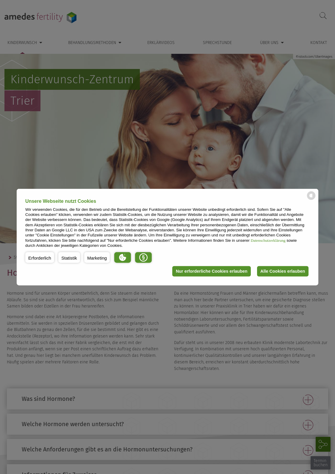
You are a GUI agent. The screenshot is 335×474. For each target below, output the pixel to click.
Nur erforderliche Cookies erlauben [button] (212, 271)
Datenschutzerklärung (268, 240)
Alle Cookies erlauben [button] (282, 271)
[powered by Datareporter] (311, 199)
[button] (39, 257)
